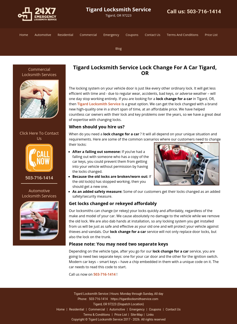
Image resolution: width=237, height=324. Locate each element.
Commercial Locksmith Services (39, 72)
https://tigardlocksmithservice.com (134, 299)
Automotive (43, 35)
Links (150, 314)
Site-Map (137, 314)
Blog (118, 48)
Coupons (132, 35)
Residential (65, 35)
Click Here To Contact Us (39, 136)
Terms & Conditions (96, 314)
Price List (211, 35)
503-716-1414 (204, 11)
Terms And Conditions (182, 35)
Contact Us (152, 35)
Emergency (111, 35)
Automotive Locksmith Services (39, 193)
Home (23, 35)
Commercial (88, 35)
